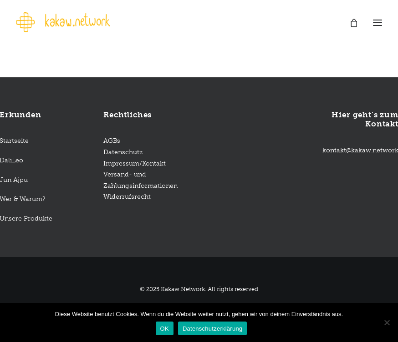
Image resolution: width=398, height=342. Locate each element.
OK (164, 328)
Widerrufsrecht (127, 197)
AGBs (112, 141)
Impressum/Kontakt (134, 163)
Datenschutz (123, 152)
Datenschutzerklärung (212, 328)
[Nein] (386, 322)
